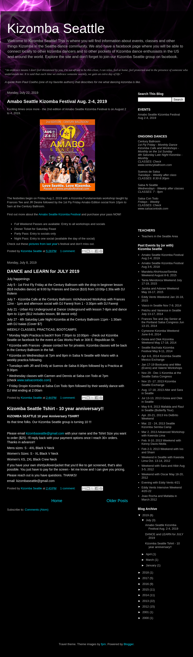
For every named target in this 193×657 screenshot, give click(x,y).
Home (56, 501)
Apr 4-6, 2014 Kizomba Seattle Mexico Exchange (161, 357)
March (150, 559)
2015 (146, 589)
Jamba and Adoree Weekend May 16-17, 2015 (160, 290)
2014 (146, 595)
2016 (146, 584)
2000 (146, 618)
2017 (146, 578)
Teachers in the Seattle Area (160, 236)
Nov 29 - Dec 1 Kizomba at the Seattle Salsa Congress (161, 374)
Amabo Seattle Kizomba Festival (59, 214)
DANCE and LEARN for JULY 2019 (43, 271)
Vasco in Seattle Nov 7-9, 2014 (161, 305)
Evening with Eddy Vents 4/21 (161, 482)
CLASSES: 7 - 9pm (150, 191)
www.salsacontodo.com (33, 380)
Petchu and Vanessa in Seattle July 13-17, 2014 (161, 312)
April (149, 554)
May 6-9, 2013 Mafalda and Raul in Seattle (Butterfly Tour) (163, 408)
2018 (146, 572)
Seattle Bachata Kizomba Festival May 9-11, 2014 (158, 349)
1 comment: (68, 251)
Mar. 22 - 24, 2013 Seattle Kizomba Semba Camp (158, 425)
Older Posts (117, 501)
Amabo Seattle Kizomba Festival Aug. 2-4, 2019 (57, 101)
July (149, 520)
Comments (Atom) (36, 509)
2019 (146, 515)
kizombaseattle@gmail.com (45, 433)
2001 (146, 612)
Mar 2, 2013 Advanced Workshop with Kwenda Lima (163, 433)
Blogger (129, 644)
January (151, 565)
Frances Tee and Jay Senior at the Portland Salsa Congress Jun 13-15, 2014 (163, 322)
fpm (103, 644)
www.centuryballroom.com (155, 165)
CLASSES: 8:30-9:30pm (153, 178)
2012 (146, 606)
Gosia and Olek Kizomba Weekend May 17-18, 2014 (159, 341)
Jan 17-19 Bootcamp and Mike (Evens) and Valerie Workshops (162, 366)
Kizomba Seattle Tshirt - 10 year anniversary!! (55, 408)
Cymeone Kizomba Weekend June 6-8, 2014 (160, 332)
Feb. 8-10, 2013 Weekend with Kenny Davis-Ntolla (161, 442)
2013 (146, 601)
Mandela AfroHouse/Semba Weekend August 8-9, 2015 (159, 273)
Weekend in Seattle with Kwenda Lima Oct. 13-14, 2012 (163, 459)
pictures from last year (43, 244)
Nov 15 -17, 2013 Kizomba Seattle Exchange (159, 383)
